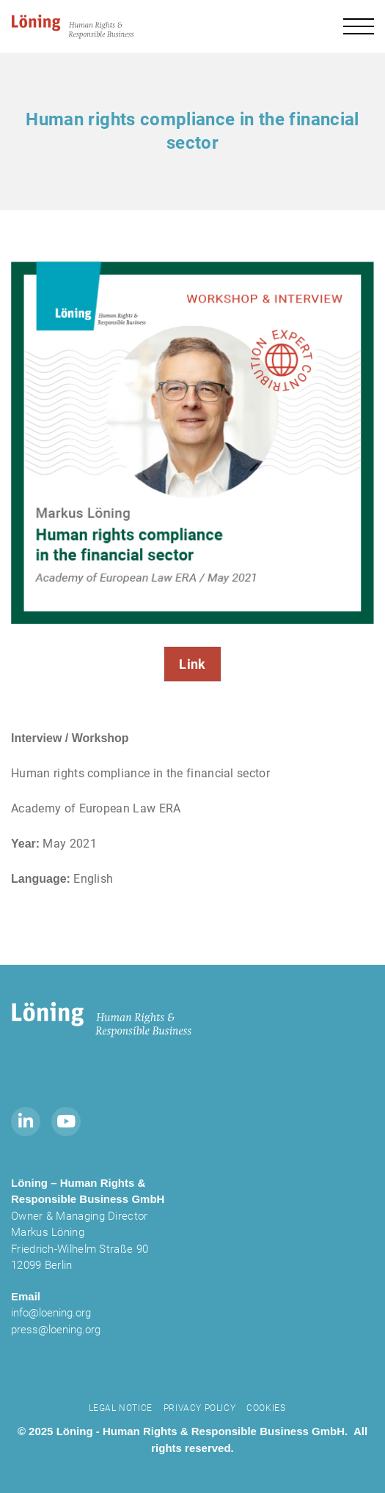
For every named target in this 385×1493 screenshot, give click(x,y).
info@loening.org (51, 1312)
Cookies (265, 1408)
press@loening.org (55, 1329)
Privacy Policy (199, 1408)
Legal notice (121, 1408)
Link (192, 664)
